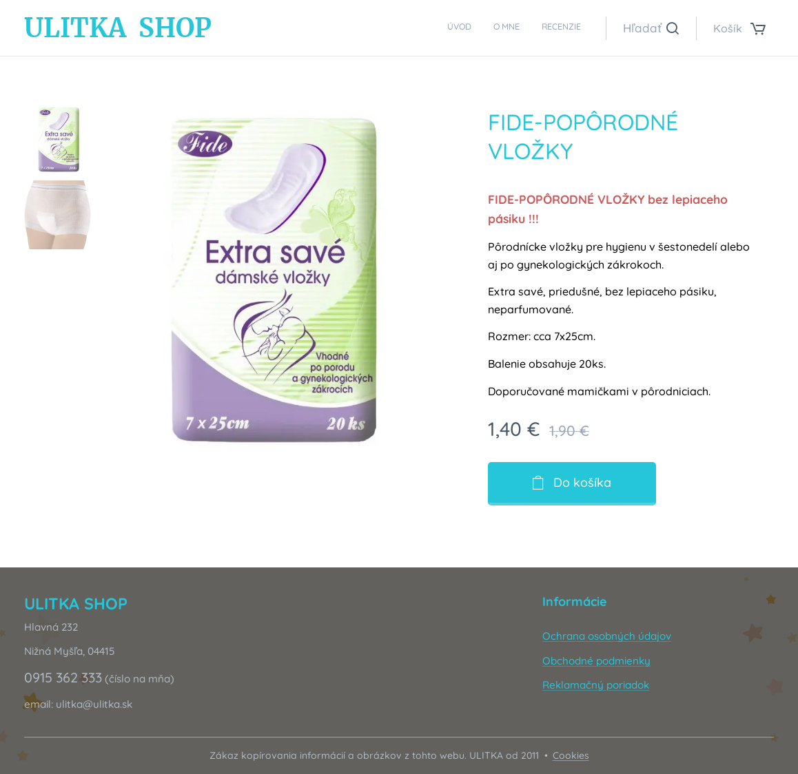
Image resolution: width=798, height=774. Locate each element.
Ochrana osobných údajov (606, 635)
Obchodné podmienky (596, 660)
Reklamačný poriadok (595, 684)
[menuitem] (540, 28)
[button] (651, 28)
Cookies (571, 755)
